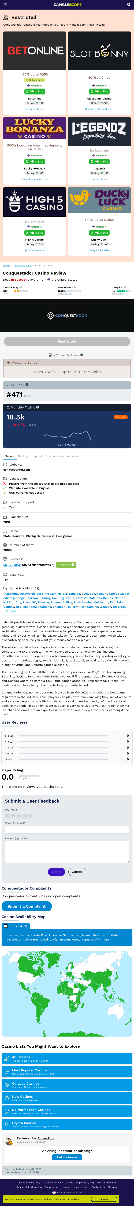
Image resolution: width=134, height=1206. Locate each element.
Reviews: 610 (117, 294)
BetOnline (34, 98)
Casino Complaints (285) (79, 1182)
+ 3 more (9, 611)
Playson (43, 602)
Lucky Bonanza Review (34, 179)
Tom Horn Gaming (85, 606)
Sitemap (112, 1187)
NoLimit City (12, 602)
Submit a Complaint (27, 906)
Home (6, 265)
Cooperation (52, 1187)
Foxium (102, 593)
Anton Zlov (46, 1138)
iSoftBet (82, 598)
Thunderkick (62, 606)
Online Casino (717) (29, 1182)
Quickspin (101, 602)
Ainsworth (27, 593)
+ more (104, 939)
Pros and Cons (54, 456)
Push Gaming (83, 602)
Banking (23, 456)
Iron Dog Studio (63, 598)
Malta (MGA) (12, 565)
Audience (73, 456)
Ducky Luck (99, 239)
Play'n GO (29, 602)
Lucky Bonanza (34, 168)
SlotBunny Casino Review (99, 109)
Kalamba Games (101, 598)
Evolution (88, 593)
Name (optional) (15, 823)
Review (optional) (16, 838)
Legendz (99, 168)
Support (37, 456)
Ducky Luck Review (99, 250)
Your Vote (11, 809)
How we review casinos (75, 1187)
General (10, 456)
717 (29, 395)
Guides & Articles (53, 1182)
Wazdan (105, 606)
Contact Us (98, 1187)
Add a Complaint (106, 1182)
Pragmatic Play (61, 602)
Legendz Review (99, 179)
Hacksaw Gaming (37, 598)
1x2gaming (10, 593)
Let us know (67, 1157)
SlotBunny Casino (99, 98)
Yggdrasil (119, 606)
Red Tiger (22, 606)
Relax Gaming (41, 606)
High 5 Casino (34, 239)
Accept (104, 1199)
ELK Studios (71, 593)
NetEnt (120, 598)
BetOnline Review (34, 109)
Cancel (77, 872)
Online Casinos (23, 265)
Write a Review (65, 294)
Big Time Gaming (48, 593)
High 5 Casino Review (34, 250)
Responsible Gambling (29, 1187)
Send (56, 872)
